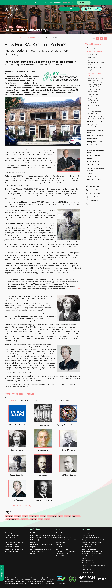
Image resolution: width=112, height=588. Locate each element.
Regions (33, 547)
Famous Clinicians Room (95, 135)
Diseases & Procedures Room (95, 131)
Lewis (25, 516)
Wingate (24, 519)
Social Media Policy (62, 549)
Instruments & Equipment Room (95, 151)
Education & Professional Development (43, 535)
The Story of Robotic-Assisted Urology (95, 112)
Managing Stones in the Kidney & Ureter (95, 79)
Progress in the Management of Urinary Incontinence (95, 100)
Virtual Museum (20, 38)
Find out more (67, 3)
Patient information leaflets (13, 535)
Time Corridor (92, 176)
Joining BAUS (60, 542)
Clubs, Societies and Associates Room (94, 126)
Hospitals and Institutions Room (95, 146)
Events (32, 542)
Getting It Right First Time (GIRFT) (41, 544)
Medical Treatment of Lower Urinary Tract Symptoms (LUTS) (95, 84)
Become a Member (69, 9)
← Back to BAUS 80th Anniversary (18, 506)
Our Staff (59, 547)
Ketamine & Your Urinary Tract (14, 542)
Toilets (89, 173)
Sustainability (60, 556)
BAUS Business (35, 533)
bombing (9, 516)
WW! (40, 519)
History (17, 516)
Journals (58, 544)
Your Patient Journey (11, 551)
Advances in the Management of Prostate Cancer (96, 62)
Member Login (50, 583)
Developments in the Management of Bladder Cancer (96, 69)
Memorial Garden (93, 162)
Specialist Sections (36, 551)
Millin (43, 516)
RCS (60, 516)
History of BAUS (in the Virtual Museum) (68, 540)
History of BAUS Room (94, 142)
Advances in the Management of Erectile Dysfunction (95, 56)
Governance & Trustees (63, 537)
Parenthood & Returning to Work (40, 549)
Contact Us (59, 533)
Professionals (35, 529)
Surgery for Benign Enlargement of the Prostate (94, 107)
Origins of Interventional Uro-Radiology (96, 90)
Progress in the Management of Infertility (96, 95)
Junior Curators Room (94, 155)
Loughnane (34, 516)
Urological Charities (94, 179)
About (58, 529)
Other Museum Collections (96, 165)
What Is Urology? (10, 537)
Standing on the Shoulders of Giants (96, 169)
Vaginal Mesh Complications (14, 549)
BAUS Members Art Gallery (96, 122)
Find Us (58, 535)
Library (89, 158)
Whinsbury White (12, 519)
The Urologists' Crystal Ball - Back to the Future (96, 117)
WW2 (47, 519)
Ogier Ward (52, 516)
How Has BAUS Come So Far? (96, 74)
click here (10, 400)
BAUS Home (9, 38)
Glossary (7, 540)
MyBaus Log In (93, 9)
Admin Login (61, 583)
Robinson (76, 516)
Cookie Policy (20, 581)
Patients (8, 529)
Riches (67, 516)
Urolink (32, 553)
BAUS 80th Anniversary (36, 38)
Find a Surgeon (9, 533)
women (33, 519)
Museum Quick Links (94, 48)
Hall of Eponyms (92, 138)
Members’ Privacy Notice (35, 581)
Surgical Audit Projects (12, 547)
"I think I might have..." (11, 544)
